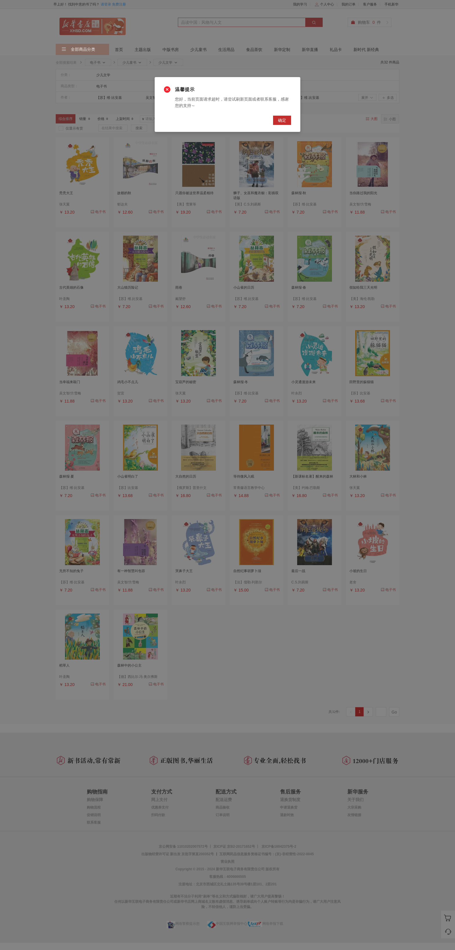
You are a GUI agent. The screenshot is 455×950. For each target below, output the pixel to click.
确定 (282, 120)
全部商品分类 (78, 49)
